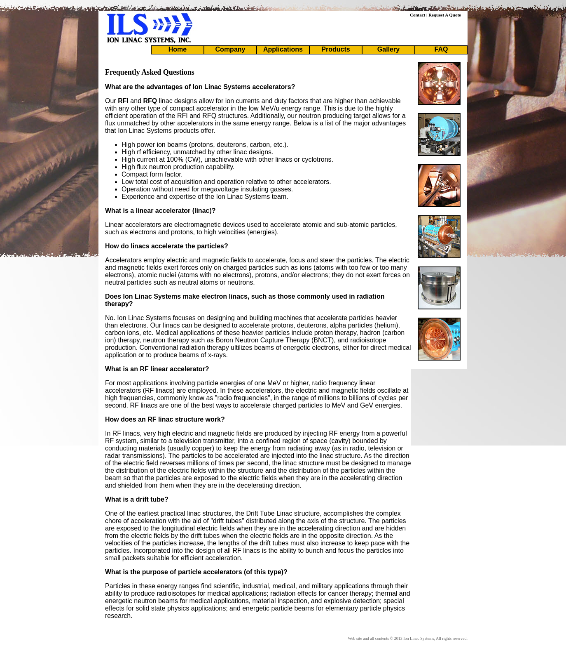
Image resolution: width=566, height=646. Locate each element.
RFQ (150, 100)
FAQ (441, 49)
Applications (283, 49)
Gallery (388, 49)
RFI (123, 100)
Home (177, 49)
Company (230, 49)
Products (335, 49)
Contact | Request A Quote (435, 14)
